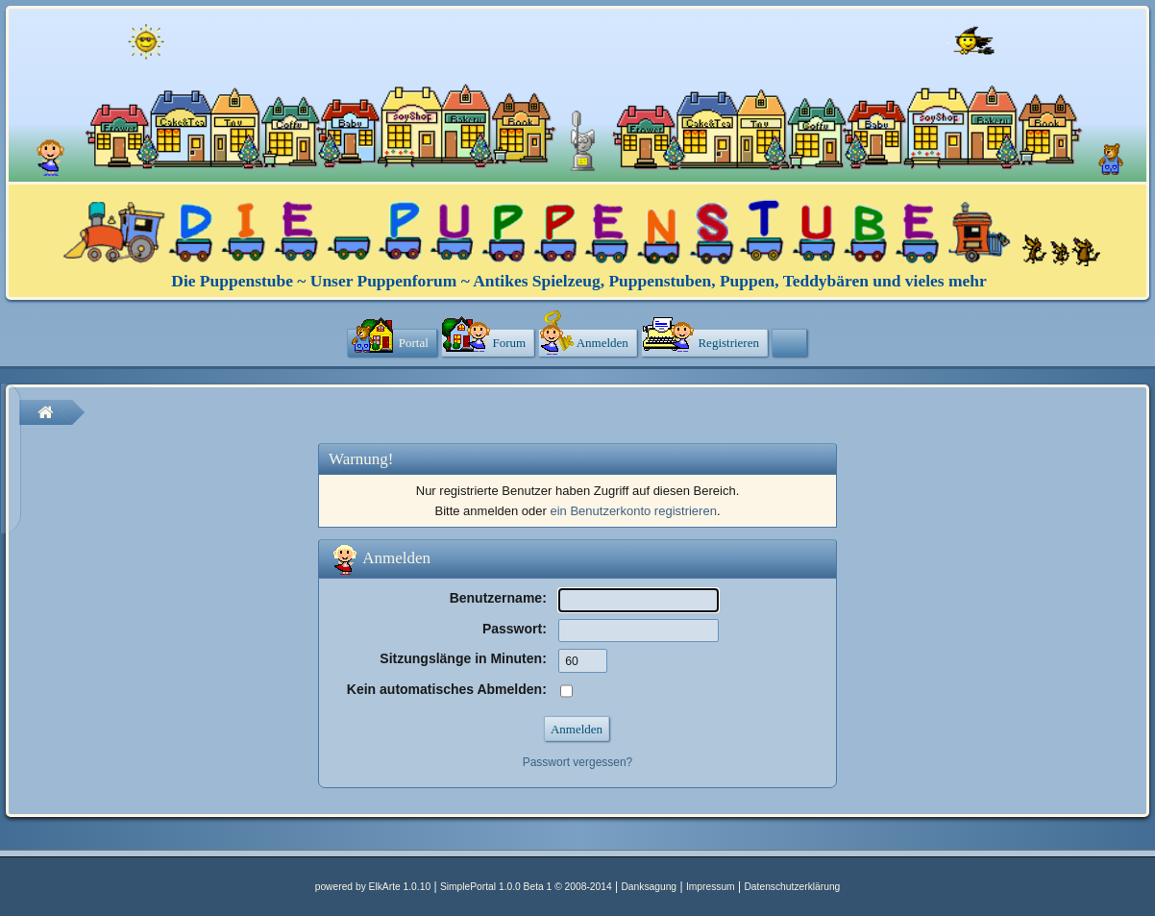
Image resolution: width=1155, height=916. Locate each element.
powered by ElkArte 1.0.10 (372, 886)
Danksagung (648, 886)
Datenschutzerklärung (792, 886)
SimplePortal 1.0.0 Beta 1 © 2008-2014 (526, 886)
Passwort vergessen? (578, 762)
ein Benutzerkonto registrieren (633, 511)
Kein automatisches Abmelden (444, 689)
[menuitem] (392, 343)
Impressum (710, 886)
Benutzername (496, 598)
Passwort (512, 628)
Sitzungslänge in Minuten (461, 658)
